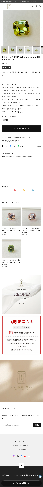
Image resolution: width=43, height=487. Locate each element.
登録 (37, 425)
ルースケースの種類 (9, 117)
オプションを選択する (21, 483)
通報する (39, 146)
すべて (6, 190)
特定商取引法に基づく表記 (21, 446)
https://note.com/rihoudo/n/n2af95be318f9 (17, 156)
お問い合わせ (21, 450)
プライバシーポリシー (21, 442)
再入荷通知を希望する (21, 129)
